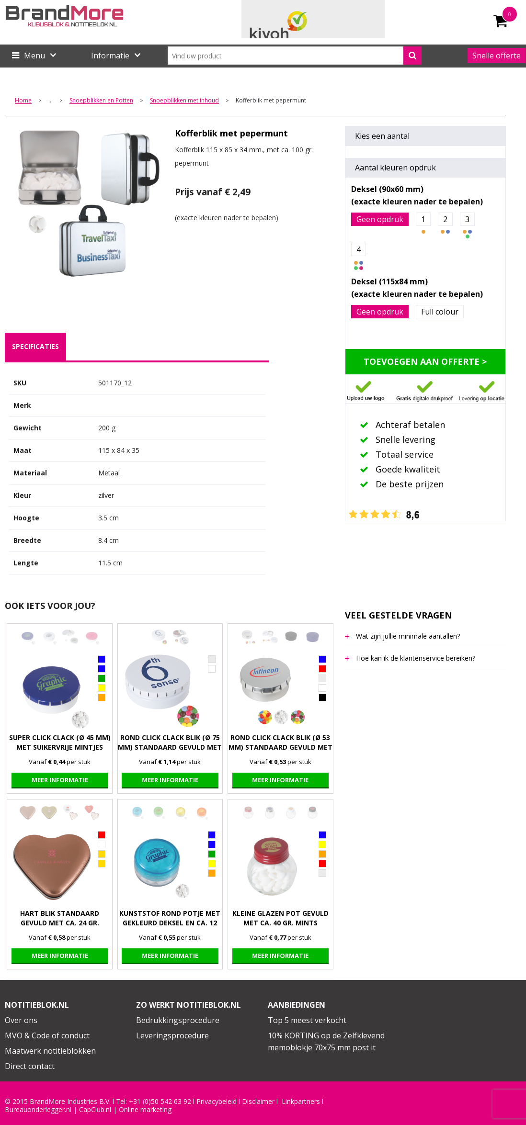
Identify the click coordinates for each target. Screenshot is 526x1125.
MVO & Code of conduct (47, 1035)
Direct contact (30, 1066)
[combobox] (295, 55)
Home (23, 101)
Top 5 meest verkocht (307, 1020)
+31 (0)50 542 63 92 (160, 1101)
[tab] (35, 346)
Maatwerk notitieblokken (50, 1051)
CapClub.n (94, 1110)
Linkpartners (301, 1101)
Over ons (21, 1020)
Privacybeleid (216, 1101)
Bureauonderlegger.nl (38, 1110)
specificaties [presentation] (35, 346)
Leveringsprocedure (172, 1035)
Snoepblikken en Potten (101, 101)
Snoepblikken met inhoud (184, 101)
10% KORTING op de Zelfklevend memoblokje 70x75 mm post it (326, 1041)
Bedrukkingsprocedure (177, 1020)
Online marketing (145, 1110)
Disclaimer (258, 1101)
